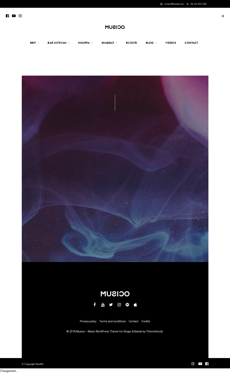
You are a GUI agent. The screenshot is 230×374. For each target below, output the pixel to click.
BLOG (150, 43)
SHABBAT (107, 43)
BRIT (33, 43)
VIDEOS (170, 43)
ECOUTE (131, 43)
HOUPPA (84, 43)
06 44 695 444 (196, 4)
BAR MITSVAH (57, 43)
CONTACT (191, 43)
